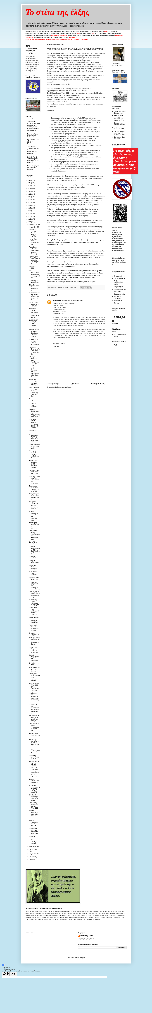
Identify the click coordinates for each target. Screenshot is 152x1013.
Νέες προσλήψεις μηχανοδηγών (32, 135)
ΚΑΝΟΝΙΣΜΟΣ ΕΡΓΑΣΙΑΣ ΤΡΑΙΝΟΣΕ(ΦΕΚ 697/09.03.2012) (119, 118)
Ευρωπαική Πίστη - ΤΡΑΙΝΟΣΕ (120, 138)
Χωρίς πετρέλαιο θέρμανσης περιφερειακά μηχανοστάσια (34, 296)
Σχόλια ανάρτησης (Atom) (63, 387)
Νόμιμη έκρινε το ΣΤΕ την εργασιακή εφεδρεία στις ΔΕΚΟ (34, 454)
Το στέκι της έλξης (58, 12)
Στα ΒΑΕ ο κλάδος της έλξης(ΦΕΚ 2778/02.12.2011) (120, 133)
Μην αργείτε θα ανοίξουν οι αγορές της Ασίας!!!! (34, 718)
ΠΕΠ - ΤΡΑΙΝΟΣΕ (119, 278)
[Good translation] (6, 974)
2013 (29, 216)
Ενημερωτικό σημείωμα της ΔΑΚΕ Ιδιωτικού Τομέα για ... (34, 464)
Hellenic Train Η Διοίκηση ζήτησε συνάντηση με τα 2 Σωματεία (33, 159)
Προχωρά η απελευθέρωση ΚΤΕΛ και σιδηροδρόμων (34, 550)
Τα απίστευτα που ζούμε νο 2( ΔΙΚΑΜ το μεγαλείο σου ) (34, 743)
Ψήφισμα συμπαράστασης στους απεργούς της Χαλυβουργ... (34, 413)
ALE (115, 345)
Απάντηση (56, 346)
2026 (29, 180)
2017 (29, 205)
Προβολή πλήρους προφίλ (86, 939)
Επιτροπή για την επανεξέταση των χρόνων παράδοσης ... (34, 709)
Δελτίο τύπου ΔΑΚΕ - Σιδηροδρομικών (34, 241)
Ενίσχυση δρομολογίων (34, 561)
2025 (29, 183)
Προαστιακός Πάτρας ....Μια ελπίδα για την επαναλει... (34, 611)
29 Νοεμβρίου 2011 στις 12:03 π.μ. (72, 300)
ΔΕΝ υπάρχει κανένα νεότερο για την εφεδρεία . (34, 602)
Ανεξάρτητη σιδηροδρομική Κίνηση (118, 282)
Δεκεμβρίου (33, 224)
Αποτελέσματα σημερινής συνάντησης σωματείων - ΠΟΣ (34, 438)
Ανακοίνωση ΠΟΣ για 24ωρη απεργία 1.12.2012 (33, 233)
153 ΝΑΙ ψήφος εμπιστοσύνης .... (34, 735)
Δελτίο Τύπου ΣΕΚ (33, 543)
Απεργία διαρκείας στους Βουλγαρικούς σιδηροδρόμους (34, 372)
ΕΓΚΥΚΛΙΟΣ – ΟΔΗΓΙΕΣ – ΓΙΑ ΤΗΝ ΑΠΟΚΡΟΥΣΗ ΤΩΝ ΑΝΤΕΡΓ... (34, 772)
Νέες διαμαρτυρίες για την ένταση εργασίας (33, 167)
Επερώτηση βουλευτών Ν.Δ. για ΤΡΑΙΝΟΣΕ (33, 805)
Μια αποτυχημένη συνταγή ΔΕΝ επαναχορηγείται (34, 274)
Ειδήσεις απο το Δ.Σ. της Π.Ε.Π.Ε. (34, 763)
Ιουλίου (31, 857)
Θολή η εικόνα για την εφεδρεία (33, 573)
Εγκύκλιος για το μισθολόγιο (34, 578)
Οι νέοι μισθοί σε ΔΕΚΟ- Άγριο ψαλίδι (34, 446)
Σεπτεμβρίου (33, 849)
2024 (29, 185)
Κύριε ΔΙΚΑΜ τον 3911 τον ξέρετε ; (34, 669)
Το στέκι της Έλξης (86, 936)
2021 (29, 194)
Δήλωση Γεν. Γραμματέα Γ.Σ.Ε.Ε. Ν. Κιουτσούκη (33, 649)
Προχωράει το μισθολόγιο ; (34, 281)
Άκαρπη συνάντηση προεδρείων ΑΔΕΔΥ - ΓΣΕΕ (33, 814)
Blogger (82, 958)
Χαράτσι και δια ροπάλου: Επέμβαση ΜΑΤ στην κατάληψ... (34, 333)
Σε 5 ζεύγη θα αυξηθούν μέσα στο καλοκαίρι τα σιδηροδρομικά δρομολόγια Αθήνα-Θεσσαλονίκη (33, 126)
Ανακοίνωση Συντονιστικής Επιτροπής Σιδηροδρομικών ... (34, 350)
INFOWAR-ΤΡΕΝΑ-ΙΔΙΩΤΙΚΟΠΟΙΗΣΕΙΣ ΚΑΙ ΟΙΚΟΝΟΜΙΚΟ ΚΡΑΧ (34, 423)
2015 (29, 211)
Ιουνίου (31, 859)
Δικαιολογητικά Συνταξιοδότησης (119, 124)
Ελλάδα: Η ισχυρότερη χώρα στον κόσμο (33, 797)
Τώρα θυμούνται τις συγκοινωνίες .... (34, 287)
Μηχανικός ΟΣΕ (119, 287)
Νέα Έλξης (117, 292)
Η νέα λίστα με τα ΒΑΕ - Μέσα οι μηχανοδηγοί (34, 342)
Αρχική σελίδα (75, 384)
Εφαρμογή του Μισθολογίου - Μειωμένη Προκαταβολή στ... (34, 260)
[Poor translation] (13, 974)
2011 (29, 222)
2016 (29, 208)
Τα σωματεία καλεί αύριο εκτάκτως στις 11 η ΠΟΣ (34, 488)
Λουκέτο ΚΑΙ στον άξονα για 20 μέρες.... (33, 141)
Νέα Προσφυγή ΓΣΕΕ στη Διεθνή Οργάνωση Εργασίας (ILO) (34, 392)
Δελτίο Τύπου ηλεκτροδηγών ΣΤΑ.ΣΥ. (34, 304)
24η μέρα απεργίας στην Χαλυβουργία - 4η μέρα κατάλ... (34, 361)
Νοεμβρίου (33, 227)
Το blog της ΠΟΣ (119, 276)
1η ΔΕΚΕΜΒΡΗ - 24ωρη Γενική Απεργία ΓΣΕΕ (34, 323)
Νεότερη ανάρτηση (53, 384)
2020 (29, 197)
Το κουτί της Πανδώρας (117, 297)
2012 (29, 219)
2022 (29, 191)
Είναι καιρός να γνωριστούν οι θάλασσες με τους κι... (34, 594)
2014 (29, 213)
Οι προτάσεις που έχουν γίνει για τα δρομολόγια (33, 830)
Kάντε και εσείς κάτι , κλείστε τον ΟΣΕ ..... (34, 757)
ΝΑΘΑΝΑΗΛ (57, 300)
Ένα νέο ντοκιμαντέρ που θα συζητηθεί (33, 823)
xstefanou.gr (118, 300)
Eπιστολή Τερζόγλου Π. (34, 634)
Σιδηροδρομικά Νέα (120, 289)
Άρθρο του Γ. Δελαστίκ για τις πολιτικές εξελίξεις (34, 627)
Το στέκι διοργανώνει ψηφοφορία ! (34, 780)
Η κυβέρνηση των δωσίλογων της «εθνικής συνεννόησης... (34, 697)
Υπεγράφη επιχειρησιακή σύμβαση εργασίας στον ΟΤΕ (34, 789)
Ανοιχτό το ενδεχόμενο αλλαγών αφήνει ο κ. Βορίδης (33, 505)
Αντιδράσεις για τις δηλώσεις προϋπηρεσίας (34, 496)
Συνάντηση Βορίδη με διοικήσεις (33, 567)
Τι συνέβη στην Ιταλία (34, 664)
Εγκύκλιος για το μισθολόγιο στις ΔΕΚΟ (34, 471)
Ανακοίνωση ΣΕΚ (33, 267)
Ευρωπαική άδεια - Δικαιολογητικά (120, 112)
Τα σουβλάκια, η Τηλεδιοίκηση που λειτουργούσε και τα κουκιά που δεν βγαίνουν (33, 150)
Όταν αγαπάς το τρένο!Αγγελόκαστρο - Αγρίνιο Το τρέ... (34, 727)
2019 (29, 199)
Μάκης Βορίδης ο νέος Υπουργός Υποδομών (34, 619)
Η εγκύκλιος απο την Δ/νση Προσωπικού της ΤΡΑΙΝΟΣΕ (34, 480)
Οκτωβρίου (33, 846)
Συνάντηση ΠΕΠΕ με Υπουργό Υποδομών (33, 382)
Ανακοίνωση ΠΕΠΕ (33, 431)
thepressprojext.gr (119, 294)
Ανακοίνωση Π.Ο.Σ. (33, 399)
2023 (29, 188)
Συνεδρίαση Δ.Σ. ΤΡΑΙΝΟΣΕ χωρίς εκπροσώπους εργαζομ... (34, 687)
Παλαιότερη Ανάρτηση (97, 384)
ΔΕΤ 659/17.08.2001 (119, 128)
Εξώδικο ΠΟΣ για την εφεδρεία (33, 405)
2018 (29, 202)
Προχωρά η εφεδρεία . (33, 557)
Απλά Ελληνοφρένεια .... (34, 750)
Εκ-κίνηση (117, 303)
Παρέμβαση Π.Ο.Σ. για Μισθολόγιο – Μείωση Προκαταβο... (34, 250)
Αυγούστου (33, 854)
